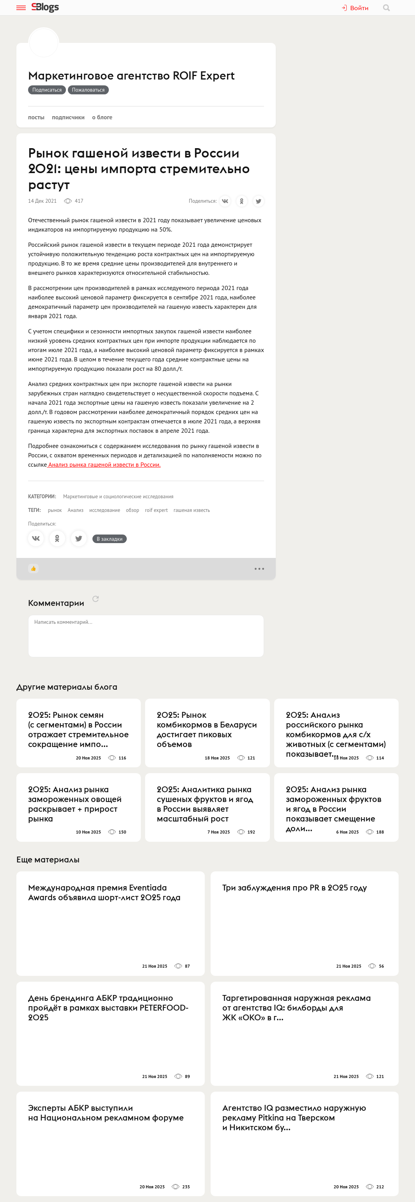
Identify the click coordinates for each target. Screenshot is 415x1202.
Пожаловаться (88, 89)
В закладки (109, 538)
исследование (104, 510)
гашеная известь (192, 510)
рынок (55, 510)
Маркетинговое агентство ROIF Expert (131, 76)
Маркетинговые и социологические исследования (118, 496)
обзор (132, 510)
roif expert (156, 510)
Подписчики (68, 117)
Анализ (75, 510)
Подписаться (47, 89)
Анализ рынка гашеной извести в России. (104, 464)
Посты (36, 117)
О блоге (102, 117)
